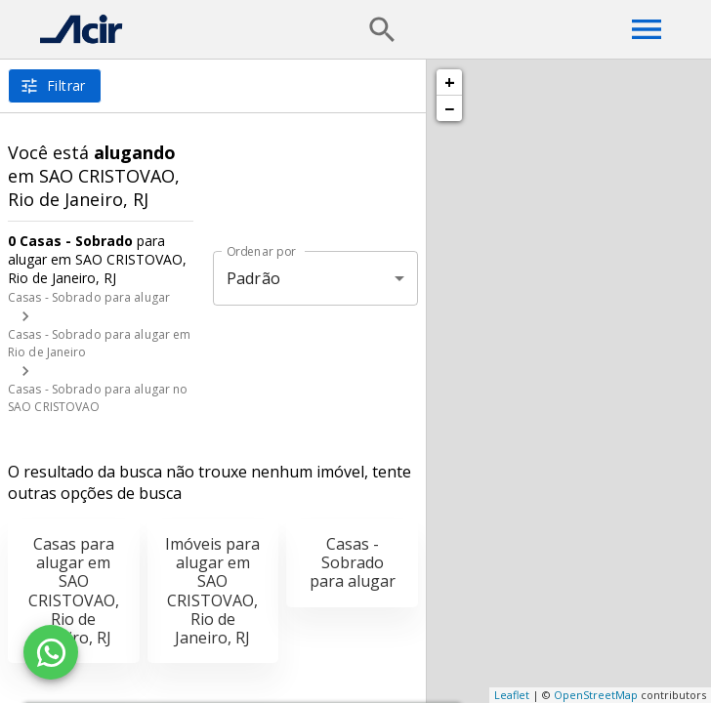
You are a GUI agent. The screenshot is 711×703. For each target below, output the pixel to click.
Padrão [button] (253, 278)
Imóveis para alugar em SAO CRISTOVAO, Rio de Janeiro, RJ (212, 590)
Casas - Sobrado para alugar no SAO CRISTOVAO (98, 398)
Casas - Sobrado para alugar (89, 297)
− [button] (449, 108)
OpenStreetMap (596, 694)
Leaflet (511, 694)
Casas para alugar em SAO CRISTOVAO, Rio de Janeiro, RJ (73, 590)
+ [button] (449, 82)
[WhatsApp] (50, 652)
